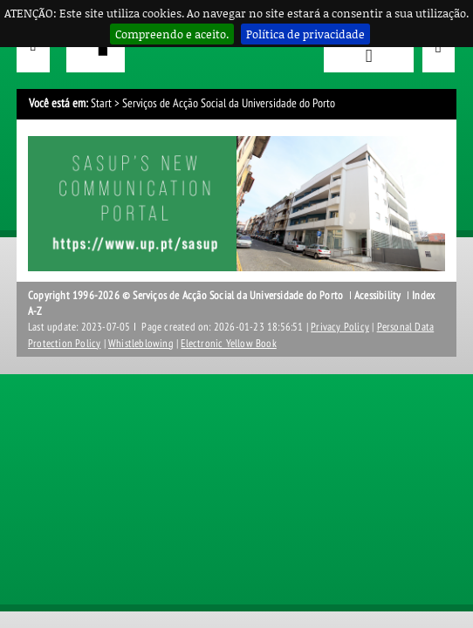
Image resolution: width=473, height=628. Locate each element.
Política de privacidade (305, 34)
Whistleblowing (141, 344)
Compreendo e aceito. (172, 34)
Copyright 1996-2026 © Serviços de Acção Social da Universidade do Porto (185, 296)
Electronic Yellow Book (228, 344)
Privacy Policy (340, 327)
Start (101, 103)
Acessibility (377, 296)
